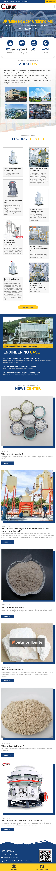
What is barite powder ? (12, 454)
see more (28, 307)
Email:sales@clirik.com (11, 858)
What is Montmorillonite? (12, 670)
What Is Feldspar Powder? (13, 607)
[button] (26, 29)
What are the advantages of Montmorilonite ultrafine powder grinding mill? (25, 529)
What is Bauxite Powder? (12, 746)
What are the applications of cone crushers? (21, 820)
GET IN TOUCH (8, 851)
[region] (28, 24)
